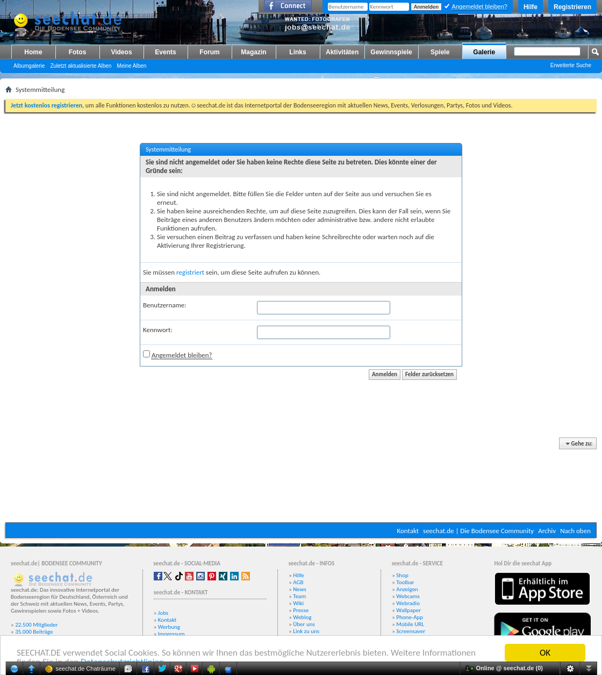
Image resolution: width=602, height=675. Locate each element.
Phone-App (409, 617)
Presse (301, 610)
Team (299, 596)
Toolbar (405, 582)
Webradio (408, 603)
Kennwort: (158, 330)
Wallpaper (408, 610)
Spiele (440, 52)
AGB (298, 582)
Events (165, 52)
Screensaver (410, 631)
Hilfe (531, 7)
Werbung (169, 626)
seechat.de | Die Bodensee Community (478, 531)
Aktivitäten (342, 52)
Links (297, 52)
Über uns (304, 624)
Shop (402, 575)
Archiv (547, 531)
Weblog (302, 617)
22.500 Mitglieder (36, 624)
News (299, 589)
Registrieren (572, 7)
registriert (190, 272)
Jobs (163, 612)
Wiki (298, 603)
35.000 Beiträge (34, 631)
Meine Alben (131, 66)
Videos (121, 52)
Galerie (484, 52)
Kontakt (408, 531)
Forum (209, 52)
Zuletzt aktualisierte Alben (80, 66)
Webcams (408, 596)
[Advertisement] (301, 480)
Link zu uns (306, 631)
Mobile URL (410, 624)
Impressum (171, 633)
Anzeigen (407, 589)
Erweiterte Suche (570, 65)
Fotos (78, 52)
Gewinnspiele (391, 52)
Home (33, 52)
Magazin (253, 52)
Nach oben (575, 531)
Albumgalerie (29, 66)
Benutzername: (165, 305)
